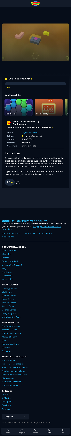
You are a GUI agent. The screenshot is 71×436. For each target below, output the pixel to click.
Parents (5, 258)
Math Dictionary (9, 337)
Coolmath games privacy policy (24, 221)
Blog (4, 268)
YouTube (6, 409)
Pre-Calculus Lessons (11, 333)
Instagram (7, 401)
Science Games (9, 310)
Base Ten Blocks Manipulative (15, 367)
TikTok (5, 394)
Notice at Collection (11, 233)
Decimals (6, 347)
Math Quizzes (8, 378)
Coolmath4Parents (11, 385)
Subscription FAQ (10, 261)
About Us (6, 254)
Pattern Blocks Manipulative (14, 374)
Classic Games (8, 306)
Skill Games (7, 292)
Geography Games (10, 313)
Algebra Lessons (9, 330)
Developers (7, 272)
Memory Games (9, 303)
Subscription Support (12, 265)
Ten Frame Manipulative (12, 364)
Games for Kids (9, 250)
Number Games (9, 295)
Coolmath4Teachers (11, 382)
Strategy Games (9, 288)
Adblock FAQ (8, 237)
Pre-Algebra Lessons (11, 326)
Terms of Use (29, 233)
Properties (6, 351)
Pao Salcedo (19, 124)
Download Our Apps (11, 317)
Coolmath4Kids (9, 360)
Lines (4, 340)
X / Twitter (7, 398)
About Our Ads (45, 233)
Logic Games (8, 299)
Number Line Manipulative (13, 371)
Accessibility (7, 279)
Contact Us (7, 276)
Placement (33, 132)
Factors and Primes (10, 344)
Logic (24, 132)
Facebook (6, 405)
